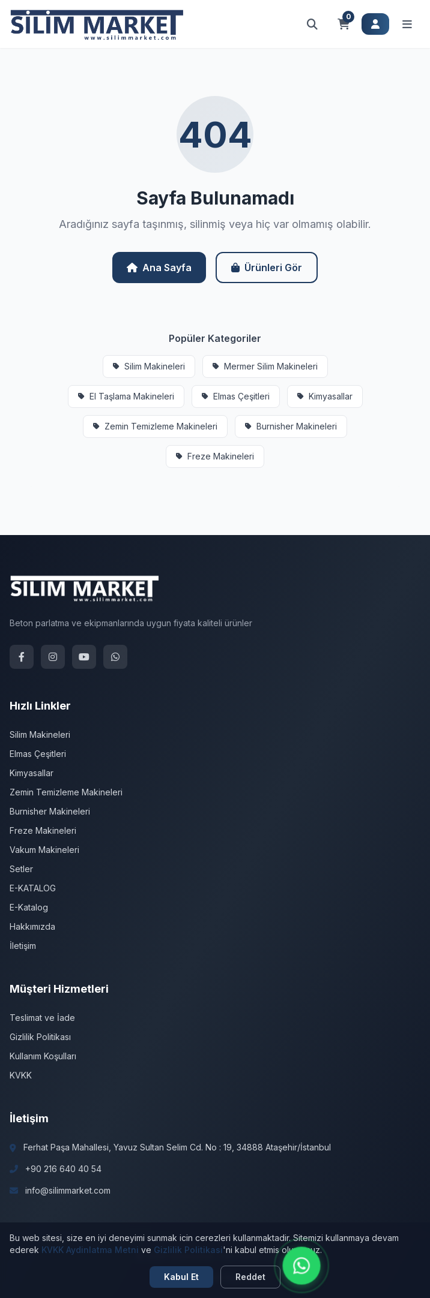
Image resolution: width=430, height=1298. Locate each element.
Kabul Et (181, 1277)
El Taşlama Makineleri (126, 396)
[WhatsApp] (115, 657)
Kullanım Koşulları (43, 1056)
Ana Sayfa (159, 268)
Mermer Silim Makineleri (265, 366)
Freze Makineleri (215, 456)
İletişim (23, 946)
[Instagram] (53, 657)
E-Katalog (29, 907)
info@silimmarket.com (68, 1190)
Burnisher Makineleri (291, 426)
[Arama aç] (312, 24)
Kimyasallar (325, 396)
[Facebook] (22, 657)
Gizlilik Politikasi (188, 1250)
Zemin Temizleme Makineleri (155, 426)
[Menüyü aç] (407, 24)
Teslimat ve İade (42, 1017)
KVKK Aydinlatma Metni (90, 1250)
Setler (21, 869)
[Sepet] (343, 24)
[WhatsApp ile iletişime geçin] (302, 1266)
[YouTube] (84, 657)
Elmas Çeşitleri (236, 396)
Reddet (250, 1277)
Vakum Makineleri (44, 850)
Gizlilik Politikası (40, 1037)
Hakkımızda (32, 926)
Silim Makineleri (149, 366)
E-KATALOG (33, 888)
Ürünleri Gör (266, 268)
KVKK (21, 1075)
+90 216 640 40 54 (63, 1169)
